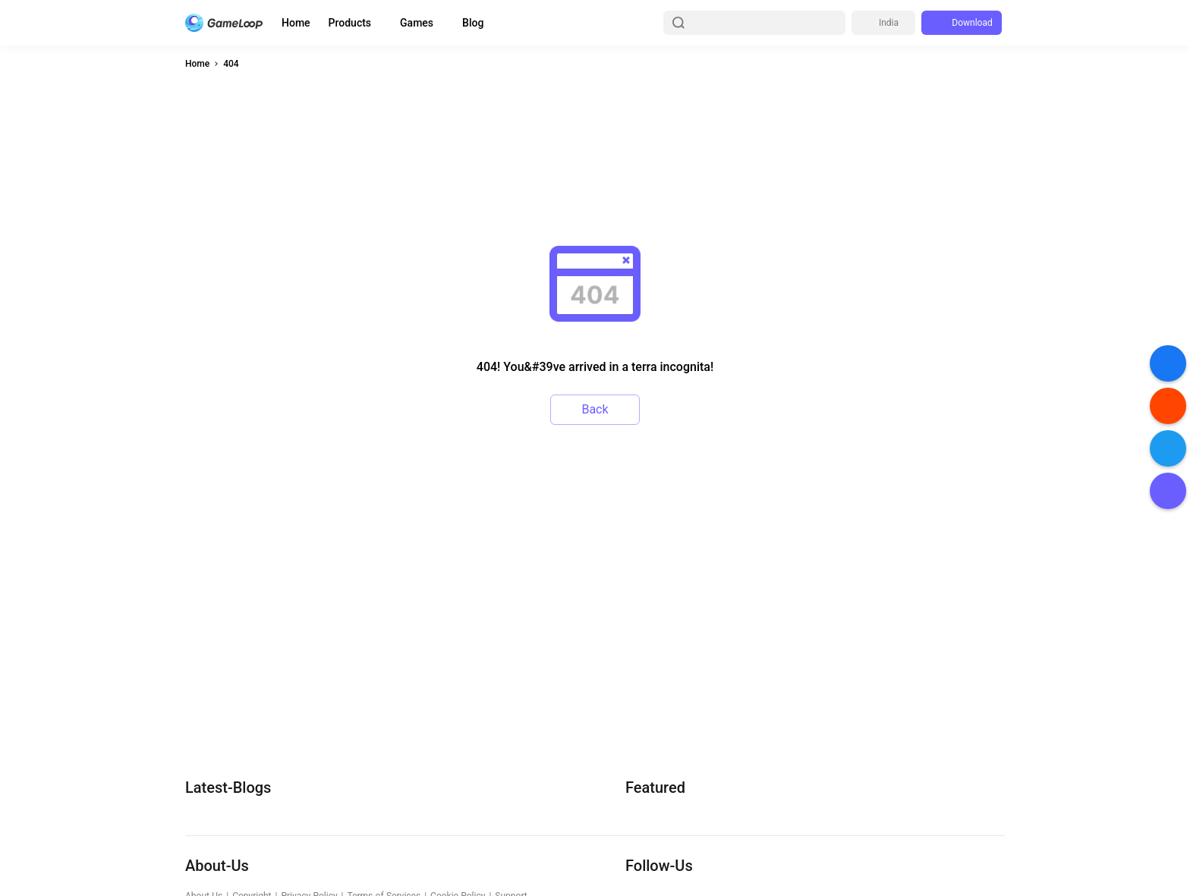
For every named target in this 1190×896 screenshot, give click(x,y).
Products (350, 23)
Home (296, 23)
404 (230, 63)
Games (416, 23)
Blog (472, 23)
